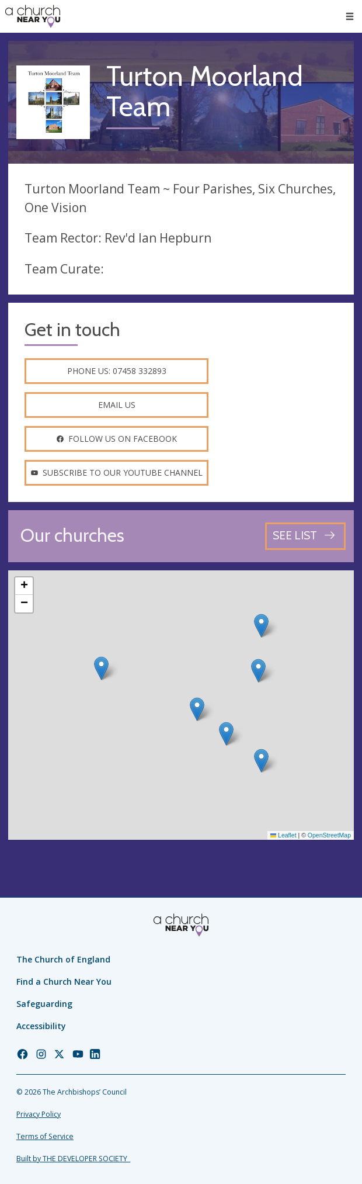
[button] (101, 668)
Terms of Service (45, 1136)
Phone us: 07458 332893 (116, 370)
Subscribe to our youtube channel (116, 472)
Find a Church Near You (64, 981)
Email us (116, 404)
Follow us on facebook (116, 438)
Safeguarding (44, 1003)
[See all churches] (305, 536)
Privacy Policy (38, 1114)
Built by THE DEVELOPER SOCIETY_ (73, 1159)
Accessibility (41, 1025)
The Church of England (63, 959)
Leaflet (283, 835)
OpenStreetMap (329, 835)
